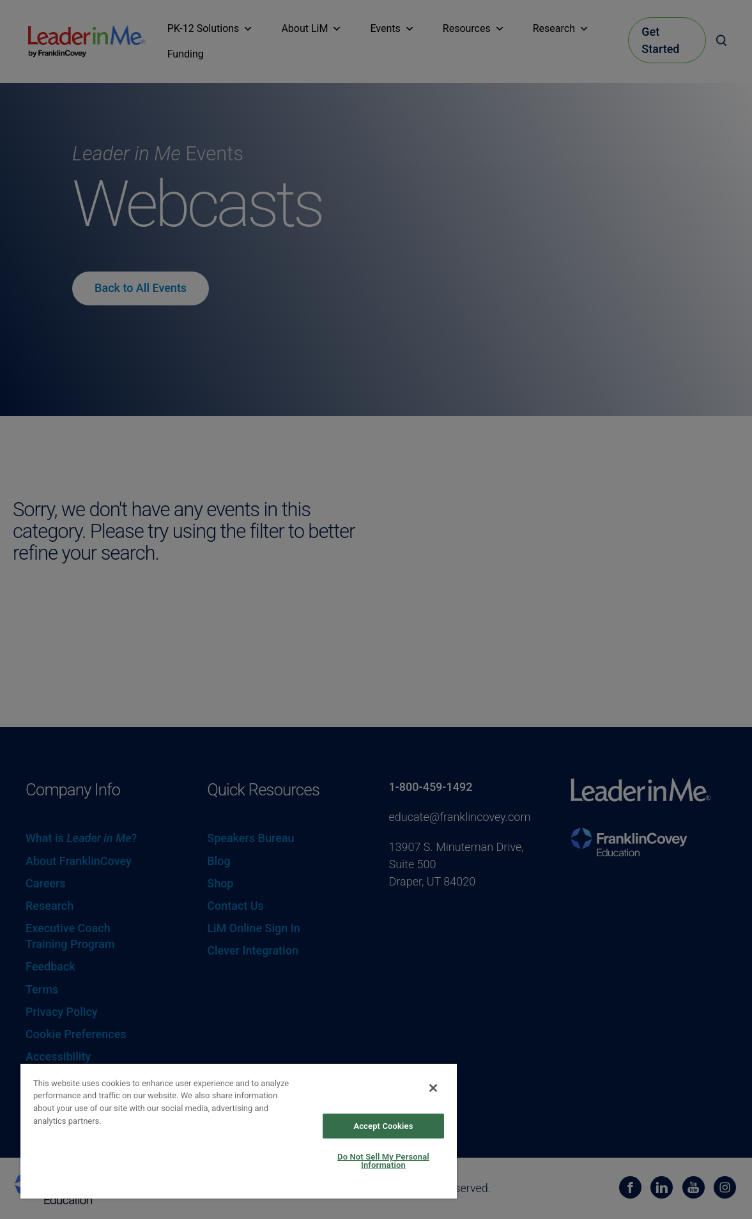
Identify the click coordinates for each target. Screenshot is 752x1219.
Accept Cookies (383, 1126)
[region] (238, 1130)
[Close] (433, 1088)
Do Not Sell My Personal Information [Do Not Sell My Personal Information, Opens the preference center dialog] (383, 1161)
